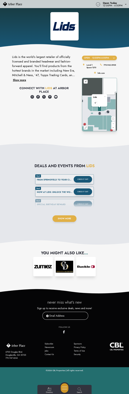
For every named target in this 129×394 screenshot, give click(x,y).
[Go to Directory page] (49, 390)
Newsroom (49, 347)
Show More (64, 218)
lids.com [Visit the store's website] (101, 73)
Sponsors (78, 343)
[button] (114, 4)
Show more (19, 80)
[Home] (49, 4)
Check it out (82, 179)
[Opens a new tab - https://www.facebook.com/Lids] (38, 97)
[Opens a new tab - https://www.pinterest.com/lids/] (50, 97)
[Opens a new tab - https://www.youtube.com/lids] (56, 97)
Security (77, 354)
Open (99, 57)
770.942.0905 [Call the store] (110, 65)
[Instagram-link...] (43, 267)
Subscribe (49, 343)
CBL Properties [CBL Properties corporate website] (58, 370)
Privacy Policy (80, 347)
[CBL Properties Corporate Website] (109, 346)
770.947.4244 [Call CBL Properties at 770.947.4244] (12, 358)
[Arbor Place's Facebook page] (64, 331)
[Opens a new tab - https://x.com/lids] (44, 97)
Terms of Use (79, 350)
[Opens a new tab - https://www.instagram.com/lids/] (32, 97)
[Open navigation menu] (64, 388)
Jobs (46, 350)
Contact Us (49, 354)
